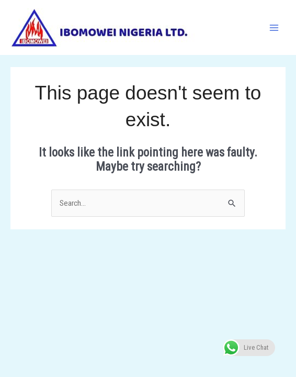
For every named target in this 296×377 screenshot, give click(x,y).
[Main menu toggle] (274, 27)
